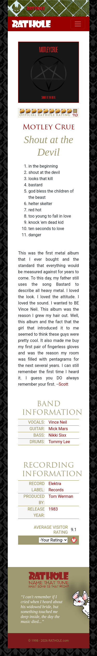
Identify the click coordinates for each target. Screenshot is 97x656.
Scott (63, 384)
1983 (53, 509)
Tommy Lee (59, 441)
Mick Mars (58, 428)
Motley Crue (49, 126)
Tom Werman (61, 496)
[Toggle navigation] (78, 24)
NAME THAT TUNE (48, 584)
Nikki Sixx (57, 435)
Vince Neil (58, 422)
